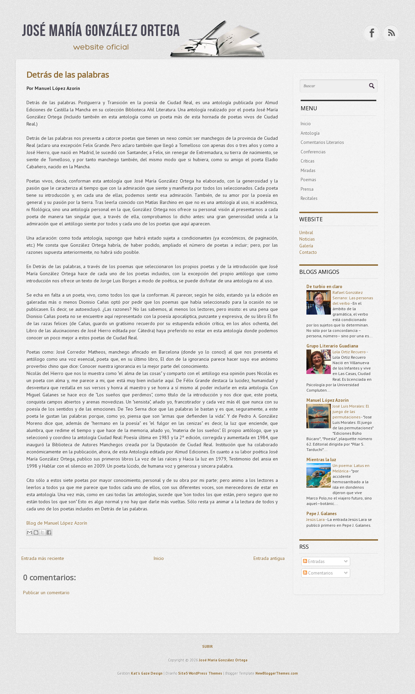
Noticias (307, 239)
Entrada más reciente (42, 558)
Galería (306, 246)
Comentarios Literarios (322, 142)
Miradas (308, 170)
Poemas (308, 180)
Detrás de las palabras (67, 74)
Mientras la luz (321, 460)
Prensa (307, 189)
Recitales (309, 198)
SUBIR (207, 646)
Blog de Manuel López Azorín (56, 523)
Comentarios (318, 573)
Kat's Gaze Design (147, 673)
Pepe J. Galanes (321, 514)
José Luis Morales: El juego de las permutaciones (351, 411)
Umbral (306, 233)
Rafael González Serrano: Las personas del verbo (353, 297)
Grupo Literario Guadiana (332, 346)
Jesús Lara (315, 519)
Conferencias (313, 152)
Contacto (308, 252)
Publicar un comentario (46, 592)
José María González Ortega (223, 660)
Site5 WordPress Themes (200, 673)
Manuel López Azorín (327, 400)
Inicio (158, 558)
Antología (310, 133)
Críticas (308, 161)
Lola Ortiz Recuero (349, 351)
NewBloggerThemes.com (277, 673)
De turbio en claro (324, 286)
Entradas (314, 561)
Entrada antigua (269, 558)
